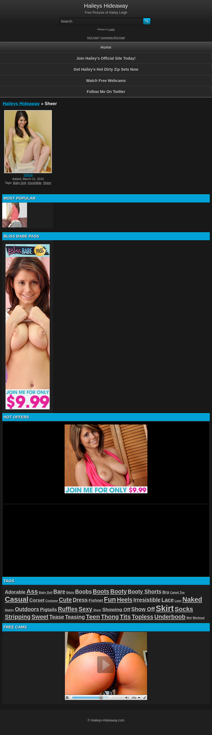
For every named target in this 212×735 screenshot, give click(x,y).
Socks (184, 608)
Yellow (28, 175)
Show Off (143, 609)
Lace (167, 600)
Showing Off (116, 609)
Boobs (83, 592)
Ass (32, 591)
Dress (80, 600)
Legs (178, 600)
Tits (125, 616)
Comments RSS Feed (113, 37)
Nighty (9, 610)
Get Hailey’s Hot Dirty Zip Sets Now (106, 69)
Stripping (18, 617)
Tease (56, 617)
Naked (192, 599)
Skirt (165, 608)
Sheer (47, 182)
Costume (51, 600)
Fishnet (96, 600)
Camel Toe (177, 592)
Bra (165, 592)
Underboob (170, 617)
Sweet (39, 617)
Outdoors (27, 609)
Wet (189, 617)
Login (111, 29)
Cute (65, 600)
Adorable (15, 592)
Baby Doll (19, 182)
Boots (101, 591)
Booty (118, 591)
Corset (36, 600)
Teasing (75, 617)
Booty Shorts (144, 592)
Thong (110, 617)
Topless (142, 617)
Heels (124, 600)
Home (106, 47)
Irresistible (34, 182)
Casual (16, 599)
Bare (59, 592)
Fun (110, 599)
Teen (93, 616)
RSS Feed (93, 37)
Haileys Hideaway (21, 103)
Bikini (70, 592)
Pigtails (48, 609)
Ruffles (68, 609)
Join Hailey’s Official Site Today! (106, 58)
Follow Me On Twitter (106, 91)
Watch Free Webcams (106, 80)
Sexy (85, 609)
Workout (199, 617)
